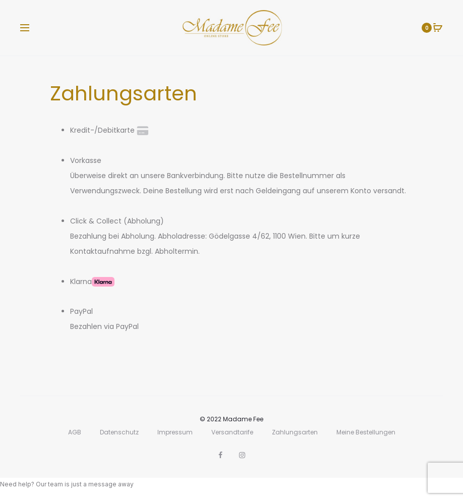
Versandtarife (232, 432)
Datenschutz (119, 432)
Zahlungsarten (295, 432)
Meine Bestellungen (365, 432)
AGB (74, 432)
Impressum (175, 432)
